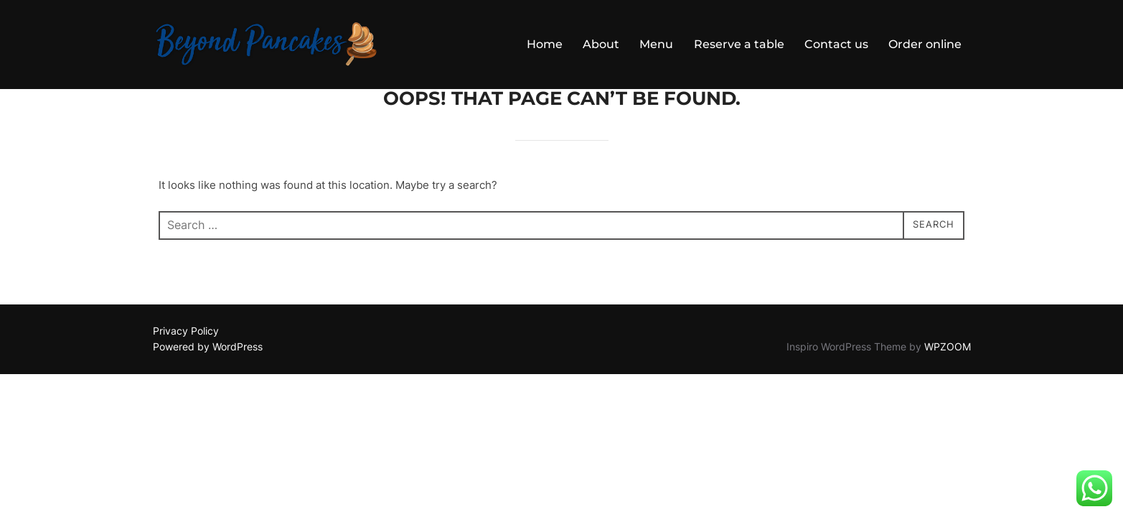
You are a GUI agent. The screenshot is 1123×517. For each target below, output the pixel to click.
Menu (657, 44)
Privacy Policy (186, 366)
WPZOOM (947, 383)
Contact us (836, 44)
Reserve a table (739, 44)
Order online (925, 44)
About (601, 44)
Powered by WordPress (208, 383)
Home (545, 44)
